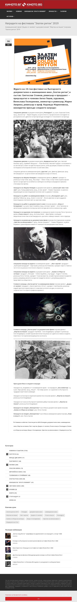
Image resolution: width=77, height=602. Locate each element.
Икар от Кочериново (34, 430)
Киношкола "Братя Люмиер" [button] (35, 11)
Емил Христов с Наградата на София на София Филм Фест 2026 (33, 548)
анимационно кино (51, 512)
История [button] (10, 16)
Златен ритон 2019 (34, 422)
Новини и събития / (21, 422)
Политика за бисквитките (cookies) (16, 595)
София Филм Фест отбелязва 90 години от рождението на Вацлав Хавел (36, 562)
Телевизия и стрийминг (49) (19, 475)
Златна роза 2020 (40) (17, 479)
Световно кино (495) (15, 486)
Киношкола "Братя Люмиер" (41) (21, 482)
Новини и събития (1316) (18, 450)
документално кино (54, 422)
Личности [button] (53, 11)
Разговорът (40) (15, 461)
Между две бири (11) (16, 458)
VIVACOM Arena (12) (16, 468)
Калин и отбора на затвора (15, 519)
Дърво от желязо (43, 426)
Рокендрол (63, 426)
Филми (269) (12, 465)
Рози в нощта (54, 426)
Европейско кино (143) (17, 472)
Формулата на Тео (65, 430)
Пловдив (44, 422)
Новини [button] (19, 11)
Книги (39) (13, 493)
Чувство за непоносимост (50, 430)
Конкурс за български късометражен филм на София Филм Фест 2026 (35, 541)
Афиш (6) (12, 500)
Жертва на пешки (23, 426)
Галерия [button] (63, 11)
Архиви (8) (11, 489)
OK (38, 599)
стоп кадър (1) (13, 497)
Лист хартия (33, 426)
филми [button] (10, 11)
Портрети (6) (12, 454)
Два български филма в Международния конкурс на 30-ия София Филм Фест (38, 555)
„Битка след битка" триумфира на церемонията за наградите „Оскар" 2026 (37, 534)
